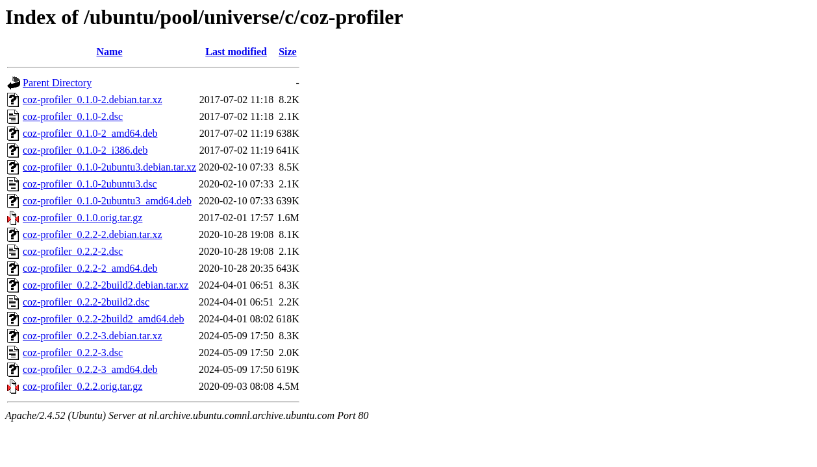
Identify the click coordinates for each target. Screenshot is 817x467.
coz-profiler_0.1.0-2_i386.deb (85, 150)
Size (288, 51)
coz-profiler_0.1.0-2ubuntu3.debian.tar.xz (109, 167)
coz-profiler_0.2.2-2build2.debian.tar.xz (105, 285)
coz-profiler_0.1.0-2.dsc (73, 116)
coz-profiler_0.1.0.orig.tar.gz (82, 217)
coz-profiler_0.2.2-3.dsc (73, 352)
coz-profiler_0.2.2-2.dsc (73, 251)
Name (110, 51)
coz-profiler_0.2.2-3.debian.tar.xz (92, 335)
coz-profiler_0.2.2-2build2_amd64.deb (103, 318)
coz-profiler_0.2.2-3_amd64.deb (90, 369)
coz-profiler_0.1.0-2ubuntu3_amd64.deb (107, 200)
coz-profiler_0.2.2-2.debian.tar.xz (92, 234)
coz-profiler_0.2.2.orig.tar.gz (82, 386)
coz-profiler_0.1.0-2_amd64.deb (90, 133)
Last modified (236, 51)
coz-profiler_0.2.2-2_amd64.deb (90, 268)
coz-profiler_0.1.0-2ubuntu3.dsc (90, 183)
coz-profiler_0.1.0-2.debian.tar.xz (92, 99)
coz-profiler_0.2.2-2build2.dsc (86, 301)
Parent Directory (57, 82)
